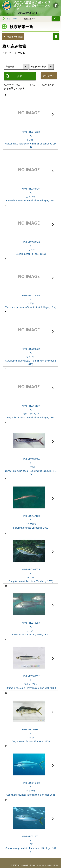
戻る (56, 18)
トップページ (12, 19)
